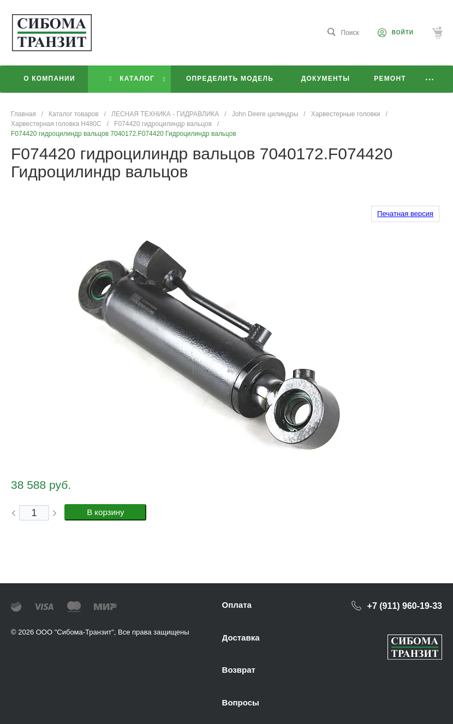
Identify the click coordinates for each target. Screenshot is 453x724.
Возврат (238, 669)
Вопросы (240, 702)
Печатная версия (405, 214)
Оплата (237, 604)
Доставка (241, 637)
